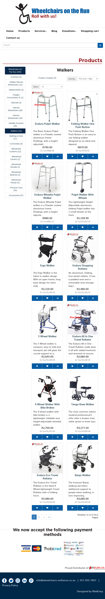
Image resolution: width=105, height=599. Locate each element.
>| (49, 517)
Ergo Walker (47, 265)
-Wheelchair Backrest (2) (15, 173)
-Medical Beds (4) (15, 90)
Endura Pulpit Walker (47, 123)
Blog (54, 31)
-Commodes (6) (15, 144)
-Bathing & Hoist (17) (15, 137)
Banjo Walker (83, 475)
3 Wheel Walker (47, 336)
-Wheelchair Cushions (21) (15, 150)
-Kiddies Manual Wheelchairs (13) (15, 83)
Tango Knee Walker (82, 404)
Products (24, 31)
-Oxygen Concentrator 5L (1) (15, 96)
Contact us (13, 38)
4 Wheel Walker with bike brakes (47, 405)
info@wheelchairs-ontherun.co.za (55, 580)
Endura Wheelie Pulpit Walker (47, 196)
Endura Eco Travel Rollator (47, 476)
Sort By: (71, 79)
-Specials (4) (15, 103)
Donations (69, 31)
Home (10, 31)
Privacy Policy (10, 585)
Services (41, 31)
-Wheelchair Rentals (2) (15, 165)
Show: (36, 87)
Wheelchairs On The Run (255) (15, 70)
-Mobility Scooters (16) (15, 124)
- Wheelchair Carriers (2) (15, 157)
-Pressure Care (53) (15, 189)
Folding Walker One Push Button (82, 125)
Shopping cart (90, 31)
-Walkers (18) (15, 131)
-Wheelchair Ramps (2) (15, 181)
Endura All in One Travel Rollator (82, 337)
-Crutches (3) (15, 77)
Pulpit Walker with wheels (83, 196)
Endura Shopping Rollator (82, 267)
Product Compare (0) (47, 78)
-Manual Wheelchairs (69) (15, 109)
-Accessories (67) (15, 195)
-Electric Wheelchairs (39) (15, 116)
